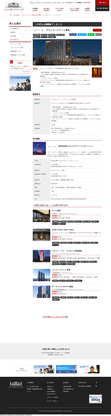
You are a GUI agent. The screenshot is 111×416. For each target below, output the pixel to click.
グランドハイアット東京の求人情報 (31, 15)
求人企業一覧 (14, 41)
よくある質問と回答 (33, 386)
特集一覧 (50, 386)
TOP (10, 15)
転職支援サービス (16, 52)
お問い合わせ (82, 382)
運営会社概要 (67, 386)
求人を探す (47, 8)
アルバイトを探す (74, 8)
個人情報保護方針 (69, 389)
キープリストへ (26, 72)
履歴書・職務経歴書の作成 (35, 389)
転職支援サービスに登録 (18, 56)
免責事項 (66, 391)
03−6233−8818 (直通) (47, 353)
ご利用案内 (35, 8)
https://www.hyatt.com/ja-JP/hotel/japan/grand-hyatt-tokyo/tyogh (68, 199)
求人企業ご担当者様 (102, 8)
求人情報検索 (51, 391)
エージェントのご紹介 (17, 48)
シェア (73, 34)
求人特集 (13, 37)
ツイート (82, 34)
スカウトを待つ (59, 8)
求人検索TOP (15, 29)
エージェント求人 (16, 45)
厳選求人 (13, 33)
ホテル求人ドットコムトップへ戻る (55, 317)
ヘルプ (29, 391)
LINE (91, 34)
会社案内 (87, 8)
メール (98, 34)
